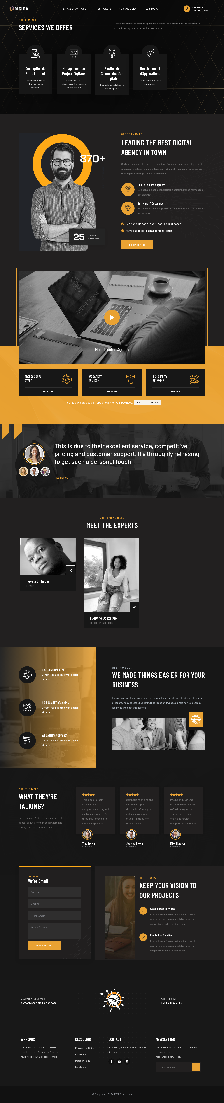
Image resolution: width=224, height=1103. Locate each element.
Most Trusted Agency (31, 272)
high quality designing (159, 378)
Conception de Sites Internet (35, 71)
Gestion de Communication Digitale (112, 73)
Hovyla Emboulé (37, 581)
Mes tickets (81, 1054)
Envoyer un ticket (85, 1048)
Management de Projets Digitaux (73, 71)
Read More (48, 391)
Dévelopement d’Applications (150, 71)
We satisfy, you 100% (95, 378)
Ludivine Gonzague (103, 618)
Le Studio (80, 1066)
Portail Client (82, 1060)
